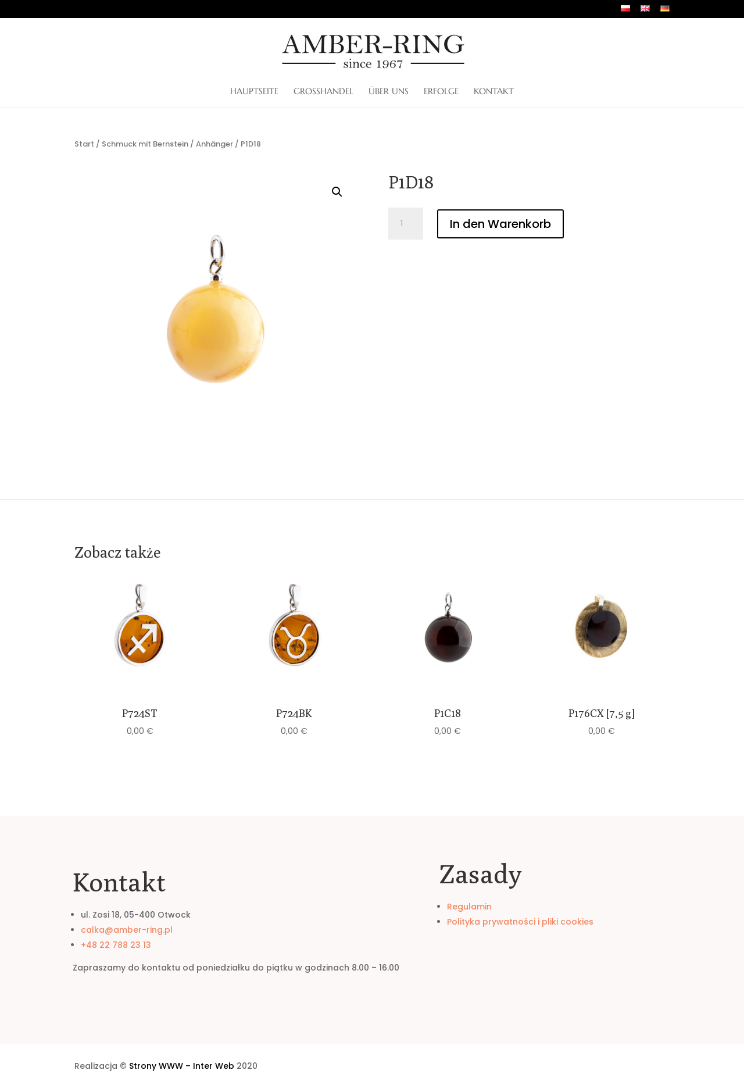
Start (84, 143)
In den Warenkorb (500, 224)
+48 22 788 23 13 (116, 945)
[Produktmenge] (405, 224)
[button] (337, 191)
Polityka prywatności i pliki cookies (520, 922)
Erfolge (441, 92)
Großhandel (323, 92)
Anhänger (214, 143)
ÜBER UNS (389, 92)
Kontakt (494, 92)
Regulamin (469, 906)
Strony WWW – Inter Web (181, 1066)
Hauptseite (254, 92)
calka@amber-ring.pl (127, 930)
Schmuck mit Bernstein (145, 143)
